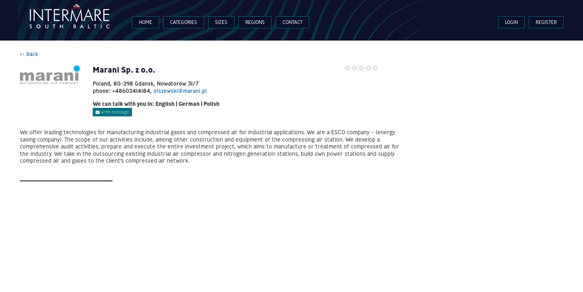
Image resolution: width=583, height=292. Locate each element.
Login (511, 22)
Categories (183, 22)
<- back (29, 54)
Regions (255, 22)
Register (546, 22)
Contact (292, 22)
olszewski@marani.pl (180, 90)
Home (145, 22)
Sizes (221, 22)
